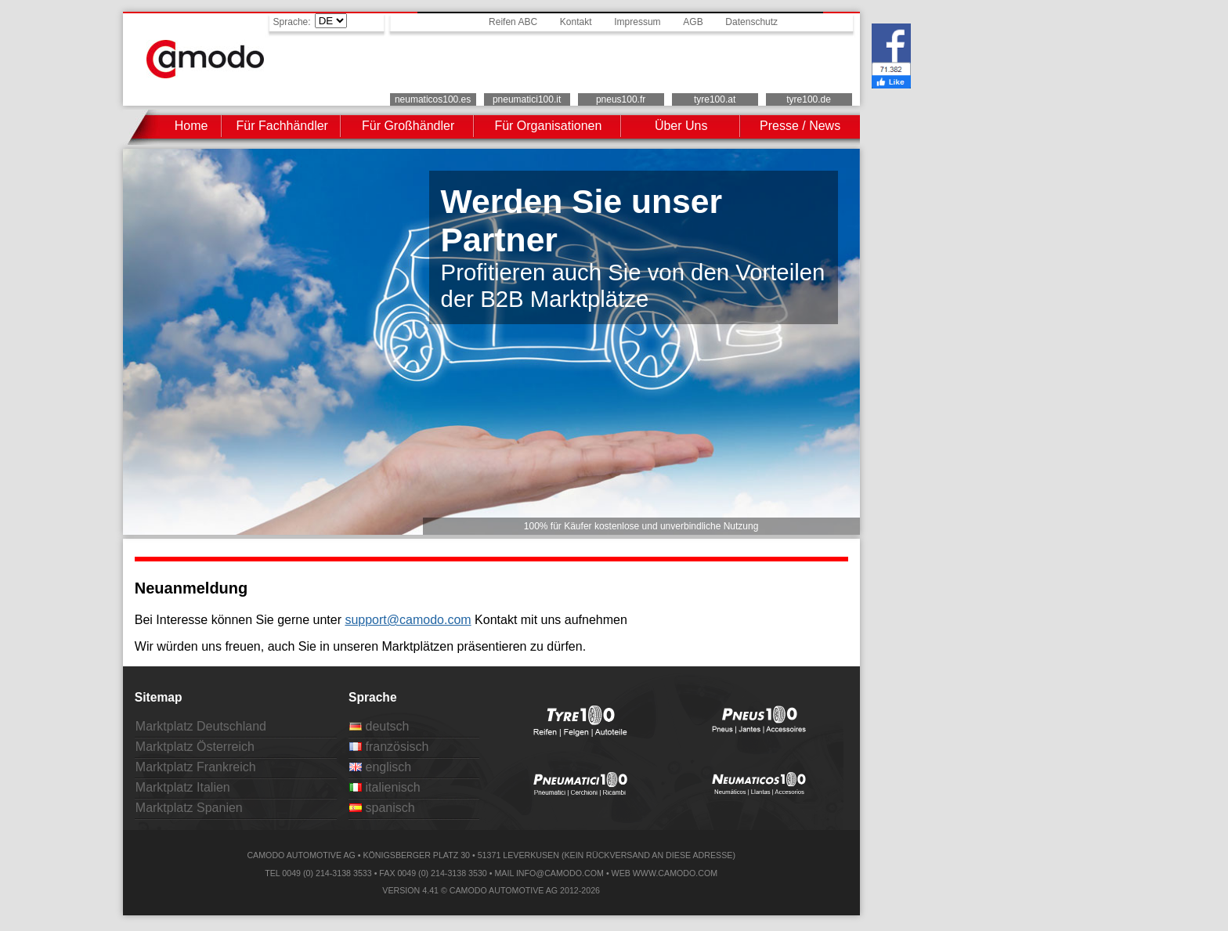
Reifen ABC (513, 21)
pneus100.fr (620, 99)
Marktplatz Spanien (189, 807)
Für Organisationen (547, 125)
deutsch (379, 726)
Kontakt (576, 21)
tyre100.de (808, 99)
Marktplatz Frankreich (195, 767)
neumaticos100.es (433, 99)
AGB (692, 21)
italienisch (385, 787)
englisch (380, 767)
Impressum (637, 21)
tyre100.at (714, 99)
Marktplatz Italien (182, 787)
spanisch (382, 807)
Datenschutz (751, 21)
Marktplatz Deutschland (200, 726)
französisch (388, 746)
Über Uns (681, 125)
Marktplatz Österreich (195, 746)
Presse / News (800, 125)
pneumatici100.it (527, 99)
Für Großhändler (408, 125)
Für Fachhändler (282, 125)
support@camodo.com (408, 619)
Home (191, 125)
